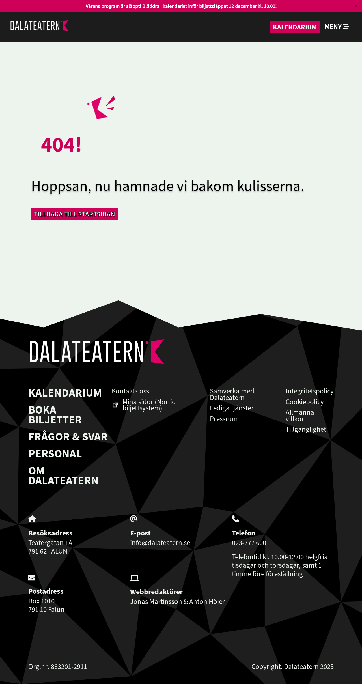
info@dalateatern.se (160, 542)
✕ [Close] (356, 6)
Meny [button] (337, 26)
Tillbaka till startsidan (74, 214)
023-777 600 (249, 542)
